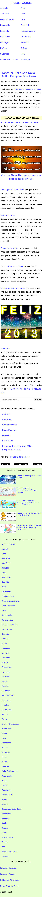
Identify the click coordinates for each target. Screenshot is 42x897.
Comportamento (8, 596)
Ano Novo (4, 14)
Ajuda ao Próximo (9, 544)
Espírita (5, 662)
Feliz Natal (5, 37)
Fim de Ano (26, 37)
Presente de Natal (9, 248)
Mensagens (6, 743)
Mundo (4, 757)
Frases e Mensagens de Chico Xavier (21, 479)
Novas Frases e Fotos (9, 886)
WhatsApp (25, 60)
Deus (23, 19)
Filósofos (5, 705)
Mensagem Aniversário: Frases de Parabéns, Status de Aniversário (21, 528)
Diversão (5, 634)
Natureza (25, 42)
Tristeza (5, 842)
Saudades (4, 54)
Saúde (4, 823)
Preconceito (6, 790)
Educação (6, 639)
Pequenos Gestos (16, 266)
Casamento (6, 591)
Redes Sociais (7, 795)
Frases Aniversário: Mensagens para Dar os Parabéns (18, 491)
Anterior (5, 464)
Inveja (4, 738)
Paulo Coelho (7, 776)
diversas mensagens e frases (27, 89)
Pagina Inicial (21, 464)
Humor (4, 733)
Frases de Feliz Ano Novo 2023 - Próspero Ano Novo (18, 74)
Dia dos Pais (7, 629)
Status (4, 833)
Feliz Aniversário (28, 31)
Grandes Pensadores (10, 724)
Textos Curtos (7, 837)
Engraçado (5, 25)
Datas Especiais (7, 19)
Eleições (5, 643)
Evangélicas (6, 667)
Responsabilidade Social (11, 809)
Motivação (4, 42)
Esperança (6, 658)
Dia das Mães (7, 620)
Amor (23, 8)
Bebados (5, 568)
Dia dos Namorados (10, 625)
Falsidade (4, 31)
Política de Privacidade (9, 880)
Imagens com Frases (20, 457)
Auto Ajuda (6, 563)
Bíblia (4, 573)
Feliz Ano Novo (8, 215)
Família (4, 681)
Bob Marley (6, 577)
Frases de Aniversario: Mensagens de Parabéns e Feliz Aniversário (19, 504)
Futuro (4, 719)
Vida (23, 54)
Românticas (6, 814)
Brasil (23, 14)
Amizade (4, 8)
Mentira (5, 748)
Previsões (5, 349)
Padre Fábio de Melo (10, 771)
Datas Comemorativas (10, 601)
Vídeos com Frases (9, 60)
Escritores (6, 653)
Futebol (5, 714)
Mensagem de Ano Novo (12, 190)
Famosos (5, 686)
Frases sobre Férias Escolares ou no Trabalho (20, 516)
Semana (5, 828)
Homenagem (7, 729)
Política (3, 48)
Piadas (4, 781)
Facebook (25, 25)
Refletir (24, 48)
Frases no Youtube (8, 874)
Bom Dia (5, 582)
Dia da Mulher (7, 615)
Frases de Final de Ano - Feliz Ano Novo (19, 122)
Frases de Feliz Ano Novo (13, 288)
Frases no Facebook (8, 868)
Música (4, 762)
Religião (5, 804)
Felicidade (6, 691)
